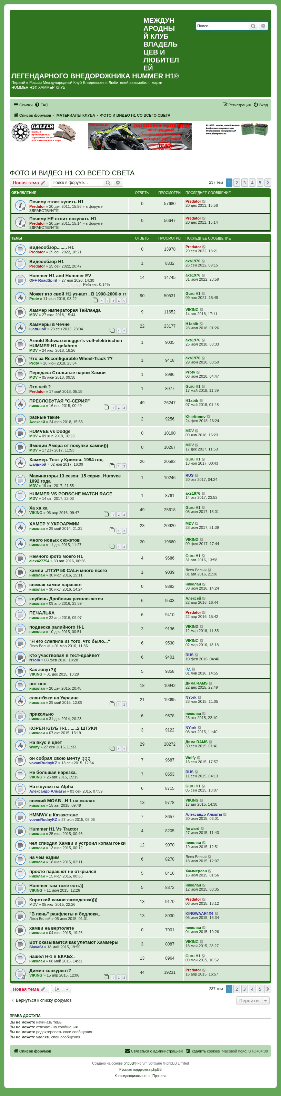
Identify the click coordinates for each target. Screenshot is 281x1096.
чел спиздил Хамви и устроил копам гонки (77, 843)
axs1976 (192, 261)
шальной (37, 329)
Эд (188, 669)
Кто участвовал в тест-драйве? (64, 655)
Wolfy (34, 747)
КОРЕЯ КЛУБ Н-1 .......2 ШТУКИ (63, 728)
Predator (37, 206)
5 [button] (260, 183)
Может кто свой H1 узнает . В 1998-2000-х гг (78, 294)
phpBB (129, 1063)
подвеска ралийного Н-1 (56, 627)
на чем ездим (44, 857)
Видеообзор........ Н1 (51, 247)
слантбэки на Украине (54, 697)
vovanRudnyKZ (43, 763)
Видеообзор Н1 (46, 261)
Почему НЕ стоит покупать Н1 (63, 218)
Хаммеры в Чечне (49, 324)
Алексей (37, 422)
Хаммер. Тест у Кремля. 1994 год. (66, 459)
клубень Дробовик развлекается (66, 598)
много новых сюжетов (54, 540)
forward (192, 828)
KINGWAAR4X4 (199, 913)
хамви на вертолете (51, 928)
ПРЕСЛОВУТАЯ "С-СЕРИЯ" (59, 401)
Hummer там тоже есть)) (56, 885)
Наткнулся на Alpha (51, 786)
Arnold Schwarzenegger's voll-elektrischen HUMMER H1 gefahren (75, 343)
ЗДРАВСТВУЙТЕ (44, 210)
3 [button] (244, 183)
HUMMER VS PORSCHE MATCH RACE (70, 493)
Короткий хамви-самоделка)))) (63, 899)
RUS (189, 475)
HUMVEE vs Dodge (49, 431)
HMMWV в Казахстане (53, 814)
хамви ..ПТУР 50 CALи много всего (68, 570)
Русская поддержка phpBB (140, 1069)
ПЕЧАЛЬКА (42, 612)
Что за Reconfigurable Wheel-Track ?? (71, 358)
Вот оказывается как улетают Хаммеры (74, 942)
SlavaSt (36, 947)
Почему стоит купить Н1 (56, 201)
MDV (33, 315)
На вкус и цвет (45, 742)
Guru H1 (192, 293)
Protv (34, 299)
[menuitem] (41, 105)
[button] (267, 182)
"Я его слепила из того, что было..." (69, 641)
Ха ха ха (38, 508)
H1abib (191, 324)
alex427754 (39, 561)
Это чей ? (40, 386)
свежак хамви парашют (55, 584)
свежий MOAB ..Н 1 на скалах (62, 800)
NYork (34, 660)
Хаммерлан (196, 871)
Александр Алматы (47, 791)
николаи (37, 406)
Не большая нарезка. (53, 772)
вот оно (38, 683)
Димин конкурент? (50, 970)
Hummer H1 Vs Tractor (53, 829)
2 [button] (236, 183)
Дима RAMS (196, 683)
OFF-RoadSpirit (43, 280)
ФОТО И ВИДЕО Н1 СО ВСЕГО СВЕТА (72, 173)
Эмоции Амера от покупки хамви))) (68, 445)
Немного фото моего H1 (56, 556)
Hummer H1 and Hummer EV (60, 275)
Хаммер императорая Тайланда (65, 310)
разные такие (44, 417)
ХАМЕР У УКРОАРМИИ (54, 523)
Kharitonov (195, 417)
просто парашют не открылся (62, 871)
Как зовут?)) (43, 669)
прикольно (41, 714)
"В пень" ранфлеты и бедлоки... (65, 913)
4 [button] (252, 183)
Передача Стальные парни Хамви (67, 372)
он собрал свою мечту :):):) (59, 758)
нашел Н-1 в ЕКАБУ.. (52, 956)
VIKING (192, 310)
